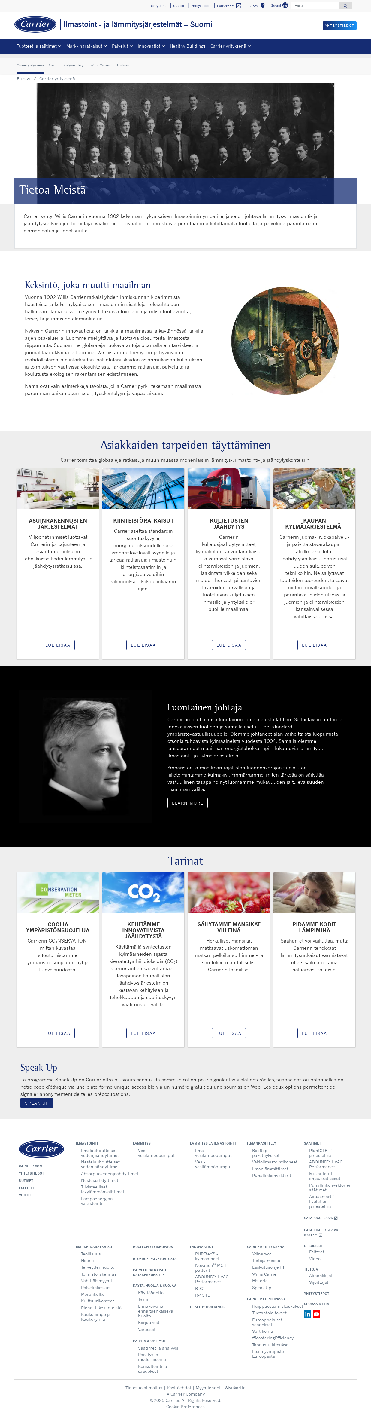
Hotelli (87, 1255)
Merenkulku (93, 1289)
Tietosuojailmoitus (143, 1383)
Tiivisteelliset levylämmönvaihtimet (102, 1185)
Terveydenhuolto (97, 1262)
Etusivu (24, 74)
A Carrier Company (186, 1389)
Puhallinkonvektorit (271, 1170)
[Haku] (315, 5)
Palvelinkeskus (95, 1283)
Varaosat (146, 1324)
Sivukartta (235, 1383)
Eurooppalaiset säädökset (267, 1318)
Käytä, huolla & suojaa (154, 1281)
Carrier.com (30, 1162)
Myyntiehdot (208, 1383)
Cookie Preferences (185, 1402)
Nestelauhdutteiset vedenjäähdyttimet (100, 1160)
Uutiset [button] (178, 6)
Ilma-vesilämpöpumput (213, 1148)
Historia (123, 61)
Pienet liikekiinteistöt (102, 1303)
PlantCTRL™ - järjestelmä (322, 1148)
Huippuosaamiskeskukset (273, 1301)
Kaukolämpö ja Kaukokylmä (96, 1312)
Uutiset (26, 1176)
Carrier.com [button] (229, 5)
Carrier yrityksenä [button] (228, 45)
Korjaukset (148, 1317)
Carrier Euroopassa (266, 1294)
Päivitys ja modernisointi (152, 1352)
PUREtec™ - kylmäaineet (207, 1252)
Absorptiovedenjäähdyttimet (102, 1169)
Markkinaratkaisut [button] (84, 45)
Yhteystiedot (31, 1169)
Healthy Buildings (188, 45)
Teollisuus (91, 1249)
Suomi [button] (258, 6)
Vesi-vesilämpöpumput (156, 1148)
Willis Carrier (100, 61)
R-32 (200, 1283)
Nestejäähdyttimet (99, 1175)
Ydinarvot (261, 1249)
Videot (25, 1190)
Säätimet (312, 1139)
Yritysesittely (73, 61)
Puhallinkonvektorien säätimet (330, 1183)
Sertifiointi (262, 1326)
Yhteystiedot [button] (200, 6)
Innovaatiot (201, 1242)
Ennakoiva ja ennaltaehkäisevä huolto (155, 1306)
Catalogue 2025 (321, 1213)
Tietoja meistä (266, 1255)
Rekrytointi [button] (158, 6)
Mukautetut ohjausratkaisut (324, 1171)
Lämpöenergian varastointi (97, 1196)
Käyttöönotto (151, 1288)
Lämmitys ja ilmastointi (213, 1139)
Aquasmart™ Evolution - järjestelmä (322, 1196)
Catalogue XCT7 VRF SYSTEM (322, 1228)
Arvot (52, 61)
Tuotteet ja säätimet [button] (37, 45)
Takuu (144, 1295)
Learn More (187, 798)
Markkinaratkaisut (95, 1242)
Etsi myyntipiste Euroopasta (268, 1349)
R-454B (202, 1290)
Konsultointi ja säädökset (152, 1364)
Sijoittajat (318, 1277)
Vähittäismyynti (96, 1276)
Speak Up (37, 1098)
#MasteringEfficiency (273, 1333)
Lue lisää (57, 640)
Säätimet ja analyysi (158, 1343)
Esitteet (27, 1183)
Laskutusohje (268, 1262)
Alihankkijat (321, 1271)
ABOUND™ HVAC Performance (325, 1160)
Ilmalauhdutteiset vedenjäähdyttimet (100, 1148)
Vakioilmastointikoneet (273, 1157)
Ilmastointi (87, 1139)
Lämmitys (142, 1139)
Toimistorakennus (98, 1269)
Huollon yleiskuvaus (153, 1242)
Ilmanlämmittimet (270, 1164)
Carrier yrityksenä (30, 61)
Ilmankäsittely (261, 1139)
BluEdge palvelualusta (155, 1254)
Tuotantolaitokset (269, 1308)
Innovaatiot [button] (149, 45)
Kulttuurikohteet (97, 1296)
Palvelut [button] (120, 45)
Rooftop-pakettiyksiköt (265, 1148)
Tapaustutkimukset (271, 1340)
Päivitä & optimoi (149, 1336)
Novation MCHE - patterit (213, 1263)
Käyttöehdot (179, 1383)
